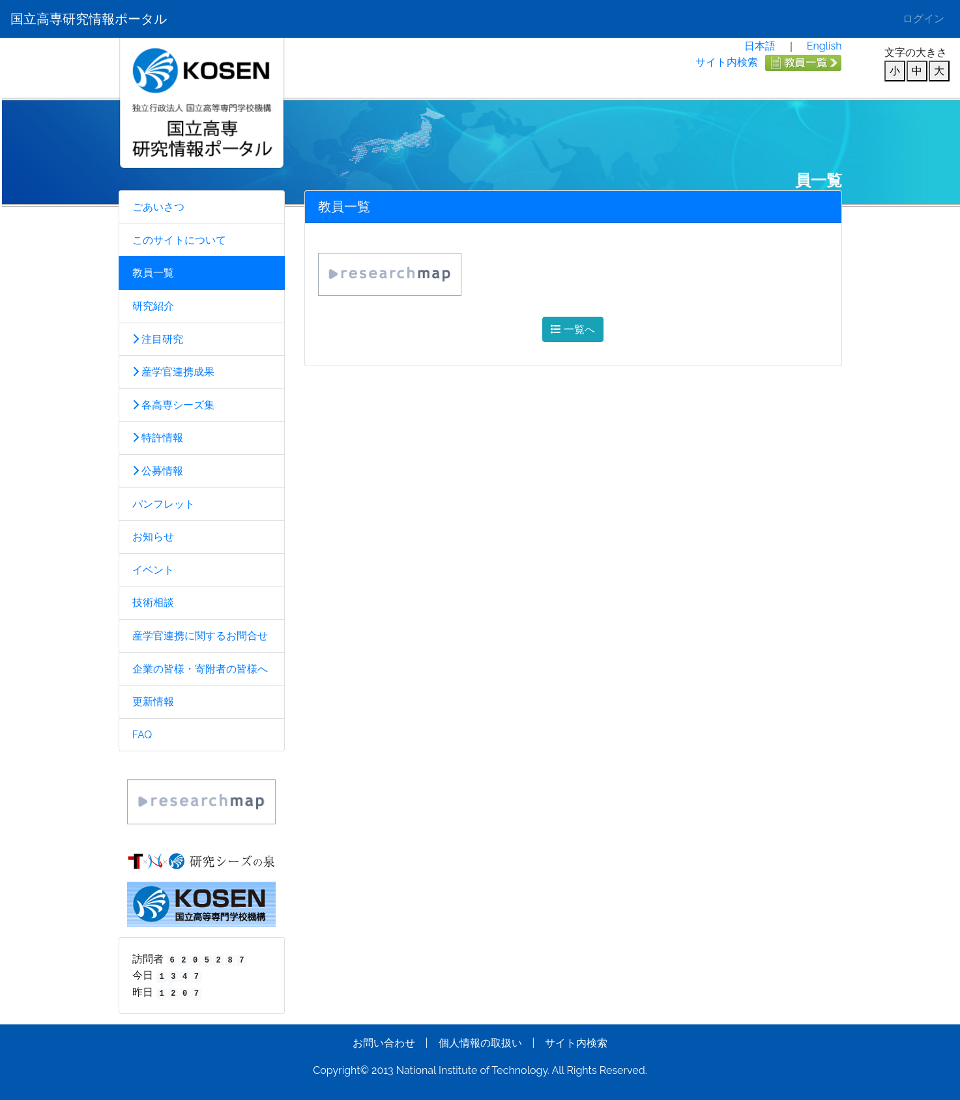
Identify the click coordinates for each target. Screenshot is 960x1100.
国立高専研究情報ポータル (88, 19)
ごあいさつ (158, 207)
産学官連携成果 (173, 372)
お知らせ (153, 536)
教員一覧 (153, 273)
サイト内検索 (726, 62)
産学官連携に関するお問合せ (200, 636)
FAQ (142, 735)
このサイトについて (179, 240)
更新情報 (153, 701)
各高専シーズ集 (173, 405)
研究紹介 (153, 306)
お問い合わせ (384, 1043)
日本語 (760, 46)
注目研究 (157, 339)
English (824, 46)
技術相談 (153, 602)
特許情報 (157, 437)
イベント (153, 570)
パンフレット (163, 504)
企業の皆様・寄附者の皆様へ (200, 669)
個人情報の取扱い (480, 1043)
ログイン (923, 18)
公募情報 (157, 471)
